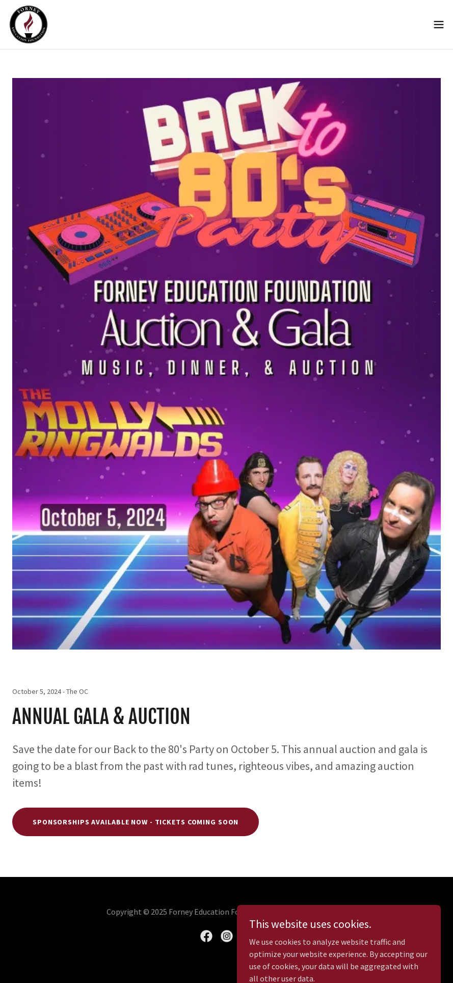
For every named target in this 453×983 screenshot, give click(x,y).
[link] (28, 24)
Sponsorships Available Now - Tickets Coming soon (135, 821)
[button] (439, 24)
